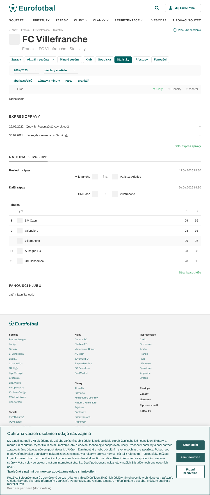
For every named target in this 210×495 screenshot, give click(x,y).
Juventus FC (82, 358)
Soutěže (18, 20)
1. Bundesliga (16, 353)
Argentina (145, 373)
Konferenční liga (17, 392)
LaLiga (12, 344)
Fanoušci (160, 59)
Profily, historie (82, 417)
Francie (25, 30)
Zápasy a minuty (49, 80)
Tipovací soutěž (187, 20)
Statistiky (58, 30)
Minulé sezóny (70, 59)
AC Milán (79, 353)
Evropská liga (16, 387)
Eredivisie (14, 377)
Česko (143, 339)
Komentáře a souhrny (86, 397)
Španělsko (145, 368)
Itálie (142, 358)
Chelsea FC (81, 344)
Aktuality (79, 388)
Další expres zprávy (188, 146)
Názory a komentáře (85, 402)
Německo (145, 363)
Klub (89, 59)
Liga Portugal (16, 373)
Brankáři (83, 80)
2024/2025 (25, 70)
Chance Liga (16, 363)
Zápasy (62, 20)
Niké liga (13, 368)
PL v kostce (15, 421)
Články (78, 383)
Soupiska (104, 59)
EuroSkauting (16, 417)
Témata (13, 412)
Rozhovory (81, 421)
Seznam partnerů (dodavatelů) (29, 488)
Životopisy (80, 412)
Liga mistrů (15, 382)
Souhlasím (190, 445)
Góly (158, 89)
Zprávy (16, 59)
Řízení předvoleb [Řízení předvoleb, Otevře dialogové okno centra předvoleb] (190, 471)
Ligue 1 (13, 358)
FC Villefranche (41, 30)
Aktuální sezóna (40, 59)
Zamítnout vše (190, 457)
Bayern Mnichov (83, 363)
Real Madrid (81, 373)
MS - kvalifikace (17, 397)
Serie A (13, 349)
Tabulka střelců (22, 80)
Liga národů (15, 402)
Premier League (17, 339)
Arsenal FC (81, 339)
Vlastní (192, 89)
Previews (80, 393)
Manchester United (85, 349)
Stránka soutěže (190, 272)
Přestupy (41, 20)
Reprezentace (128, 20)
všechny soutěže (60, 70)
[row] (105, 173)
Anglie (143, 349)
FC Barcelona (82, 368)
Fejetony (79, 407)
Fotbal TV (145, 411)
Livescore (158, 20)
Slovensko (145, 344)
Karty (68, 80)
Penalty (174, 89)
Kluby (80, 20)
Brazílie (144, 377)
